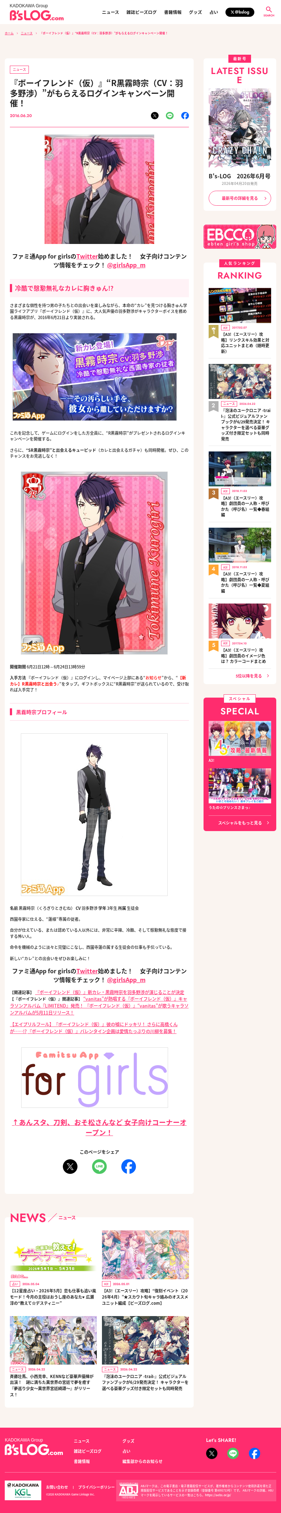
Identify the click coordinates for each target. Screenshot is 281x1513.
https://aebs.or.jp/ (217, 1487)
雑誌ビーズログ (141, 12)
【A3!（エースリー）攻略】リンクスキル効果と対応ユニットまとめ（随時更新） (246, 334)
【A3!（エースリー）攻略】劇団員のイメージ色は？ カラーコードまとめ (246, 613)
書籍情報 (173, 12)
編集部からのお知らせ (140, 1453)
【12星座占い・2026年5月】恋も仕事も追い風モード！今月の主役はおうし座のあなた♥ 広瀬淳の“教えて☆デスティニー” (52, 1291)
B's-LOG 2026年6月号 (239, 175)
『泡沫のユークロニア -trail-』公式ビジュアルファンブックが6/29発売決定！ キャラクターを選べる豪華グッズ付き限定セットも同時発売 (144, 1376)
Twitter (87, 254)
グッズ (195, 12)
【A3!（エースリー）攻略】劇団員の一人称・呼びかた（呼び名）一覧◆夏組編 (246, 546)
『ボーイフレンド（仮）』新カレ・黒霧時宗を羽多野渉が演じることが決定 (103, 990)
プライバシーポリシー (92, 1479)
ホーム (9, 33)
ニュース (110, 12)
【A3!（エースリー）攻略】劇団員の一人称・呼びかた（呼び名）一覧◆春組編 (246, 479)
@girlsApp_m (126, 263)
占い (213, 12)
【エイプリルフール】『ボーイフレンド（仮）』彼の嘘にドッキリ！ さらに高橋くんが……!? (94, 1020)
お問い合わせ (56, 1479)
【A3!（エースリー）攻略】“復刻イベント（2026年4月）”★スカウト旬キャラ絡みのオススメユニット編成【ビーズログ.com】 (144, 1291)
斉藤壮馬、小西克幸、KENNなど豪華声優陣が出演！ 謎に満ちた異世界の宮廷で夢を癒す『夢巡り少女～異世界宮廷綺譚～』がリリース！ (52, 1379)
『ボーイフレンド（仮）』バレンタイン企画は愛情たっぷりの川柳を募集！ (98, 1023)
